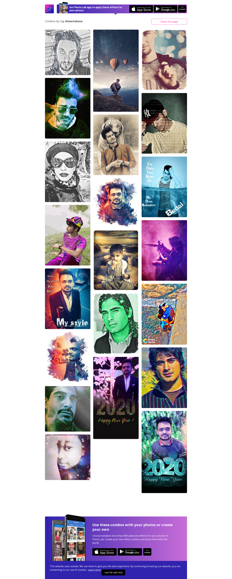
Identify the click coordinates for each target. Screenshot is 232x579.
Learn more (94, 569)
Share (169, 21)
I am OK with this (113, 572)
